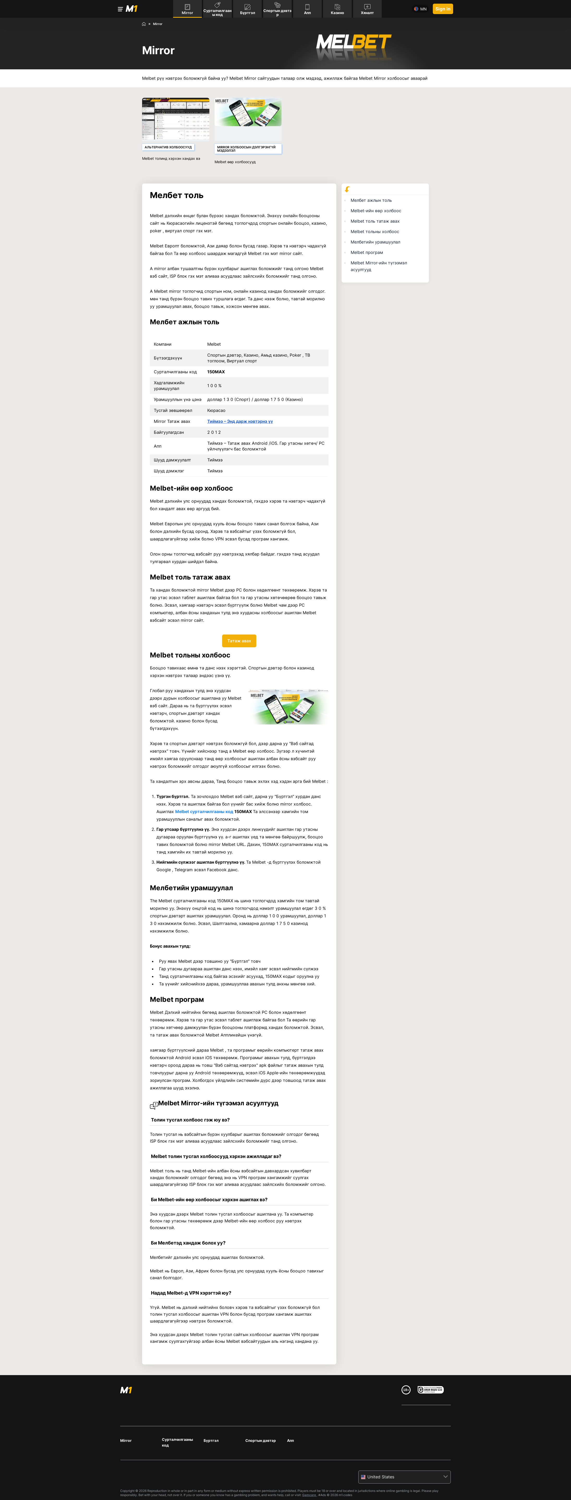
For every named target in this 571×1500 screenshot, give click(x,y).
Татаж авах (239, 640)
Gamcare (309, 1495)
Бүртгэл (211, 1440)
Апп (290, 1440)
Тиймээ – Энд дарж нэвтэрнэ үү (240, 421)
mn (423, 9)
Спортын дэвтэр (260, 1440)
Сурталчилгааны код (177, 1442)
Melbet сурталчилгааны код (204, 811)
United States (380, 1476)
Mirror (126, 1440)
